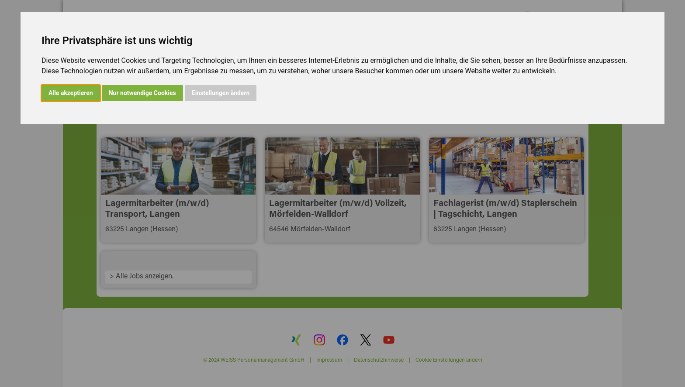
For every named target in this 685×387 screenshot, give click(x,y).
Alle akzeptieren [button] (70, 92)
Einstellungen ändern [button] (221, 92)
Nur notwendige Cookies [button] (142, 92)
